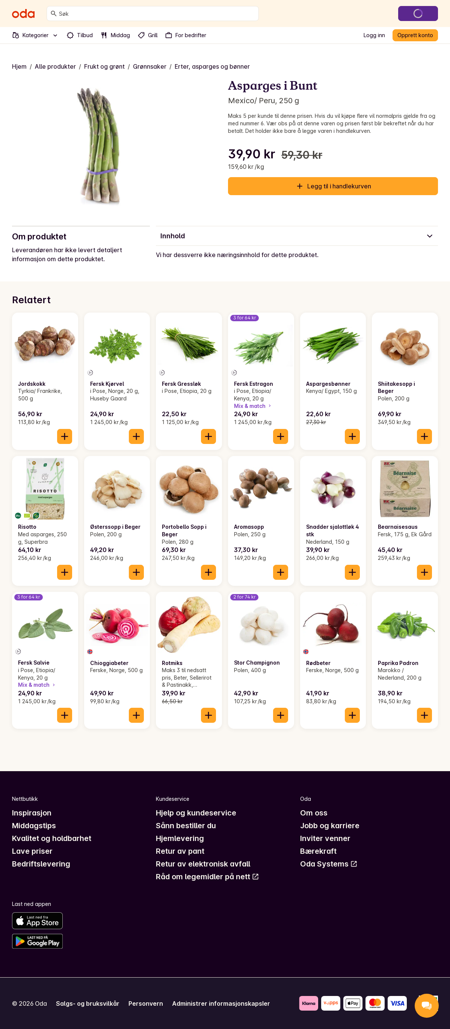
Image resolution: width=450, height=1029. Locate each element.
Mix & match (253, 406)
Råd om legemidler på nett (207, 876)
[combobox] (157, 13)
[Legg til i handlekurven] (64, 436)
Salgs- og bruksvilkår (87, 1003)
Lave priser (32, 851)
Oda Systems (329, 863)
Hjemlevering (180, 838)
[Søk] (53, 13)
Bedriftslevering (41, 863)
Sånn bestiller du (186, 825)
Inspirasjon (31, 812)
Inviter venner (325, 838)
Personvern (145, 1003)
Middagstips (34, 825)
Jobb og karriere (329, 825)
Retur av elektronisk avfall (203, 863)
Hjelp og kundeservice (196, 812)
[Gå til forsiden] (23, 13)
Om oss (314, 812)
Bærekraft (318, 851)
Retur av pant (180, 851)
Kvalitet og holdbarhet (51, 838)
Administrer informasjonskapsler (221, 1003)
